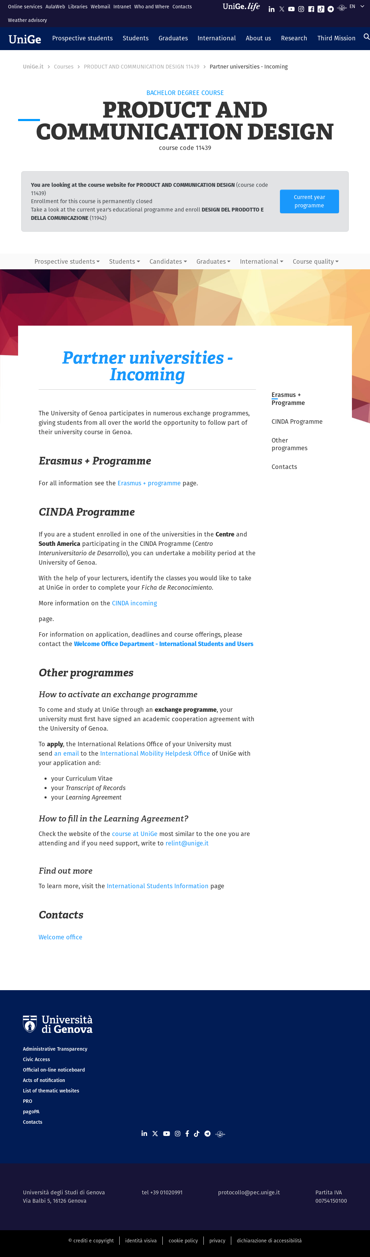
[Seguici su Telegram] (331, 7)
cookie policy (183, 1240)
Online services (25, 6)
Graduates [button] (211, 261)
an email (66, 753)
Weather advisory (27, 20)
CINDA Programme (297, 421)
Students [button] (122, 261)
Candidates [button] (166, 261)
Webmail (100, 6)
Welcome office (60, 937)
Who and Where (151, 6)
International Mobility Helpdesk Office (155, 753)
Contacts (182, 6)
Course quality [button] (313, 261)
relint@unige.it (187, 843)
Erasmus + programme (149, 483)
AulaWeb (55, 6)
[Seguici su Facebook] (311, 7)
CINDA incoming (134, 603)
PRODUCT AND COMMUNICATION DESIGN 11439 (141, 67)
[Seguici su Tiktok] (321, 7)
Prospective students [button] (64, 261)
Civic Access (36, 1059)
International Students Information (158, 886)
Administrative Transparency (55, 1048)
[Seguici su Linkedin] (271, 7)
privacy (217, 1240)
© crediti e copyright (91, 1240)
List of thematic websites (51, 1090)
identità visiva (141, 1240)
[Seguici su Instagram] (301, 7)
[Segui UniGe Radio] (342, 7)
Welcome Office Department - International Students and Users (164, 643)
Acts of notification (44, 1080)
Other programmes (289, 444)
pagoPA (31, 1111)
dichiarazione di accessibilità (269, 1240)
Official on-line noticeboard (54, 1069)
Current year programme (309, 201)
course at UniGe (135, 833)
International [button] (259, 261)
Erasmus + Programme (288, 398)
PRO (27, 1101)
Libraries (78, 6)
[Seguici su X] (281, 7)
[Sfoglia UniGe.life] (244, 13)
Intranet (122, 6)
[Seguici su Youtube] (291, 7)
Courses (63, 67)
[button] (82, 38)
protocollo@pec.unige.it (249, 1192)
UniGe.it (33, 67)
